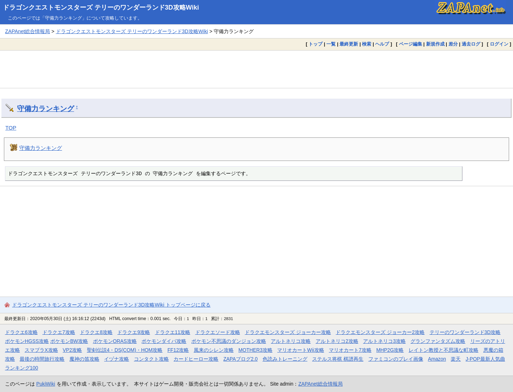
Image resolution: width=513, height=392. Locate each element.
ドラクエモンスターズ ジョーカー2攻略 (380, 332)
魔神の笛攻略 (84, 359)
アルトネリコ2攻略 (337, 341)
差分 (453, 44)
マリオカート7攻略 (350, 350)
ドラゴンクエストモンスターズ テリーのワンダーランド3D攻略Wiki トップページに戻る (111, 305)
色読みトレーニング (285, 359)
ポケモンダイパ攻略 (163, 341)
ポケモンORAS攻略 (115, 341)
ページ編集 (410, 44)
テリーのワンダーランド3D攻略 (465, 332)
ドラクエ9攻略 (133, 332)
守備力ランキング (45, 109)
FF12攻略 (178, 350)
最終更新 (349, 44)
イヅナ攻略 (116, 359)
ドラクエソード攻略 (217, 332)
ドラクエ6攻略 (21, 332)
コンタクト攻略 (151, 359)
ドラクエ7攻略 (58, 332)
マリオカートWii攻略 (300, 350)
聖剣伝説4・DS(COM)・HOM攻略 (125, 350)
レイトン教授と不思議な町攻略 (443, 350)
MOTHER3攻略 (255, 350)
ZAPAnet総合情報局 (27, 31)
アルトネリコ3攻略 (384, 341)
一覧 (331, 44)
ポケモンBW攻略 (69, 341)
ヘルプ (382, 44)
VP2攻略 (72, 350)
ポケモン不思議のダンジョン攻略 (228, 341)
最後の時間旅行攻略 (42, 359)
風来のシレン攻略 (214, 350)
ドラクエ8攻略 (96, 332)
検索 (366, 44)
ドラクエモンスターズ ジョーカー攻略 (288, 332)
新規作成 (435, 44)
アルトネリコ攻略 (291, 341)
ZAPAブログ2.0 (240, 359)
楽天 (456, 359)
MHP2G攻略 (390, 350)
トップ (315, 44)
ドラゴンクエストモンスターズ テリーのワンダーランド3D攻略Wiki (101, 7)
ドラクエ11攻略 (172, 332)
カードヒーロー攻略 (195, 359)
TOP (10, 128)
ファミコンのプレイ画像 (395, 359)
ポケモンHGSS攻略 (27, 341)
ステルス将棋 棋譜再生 (337, 359)
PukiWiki (45, 384)
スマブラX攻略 (41, 350)
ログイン (499, 44)
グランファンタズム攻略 (437, 341)
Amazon (437, 359)
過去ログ (471, 44)
